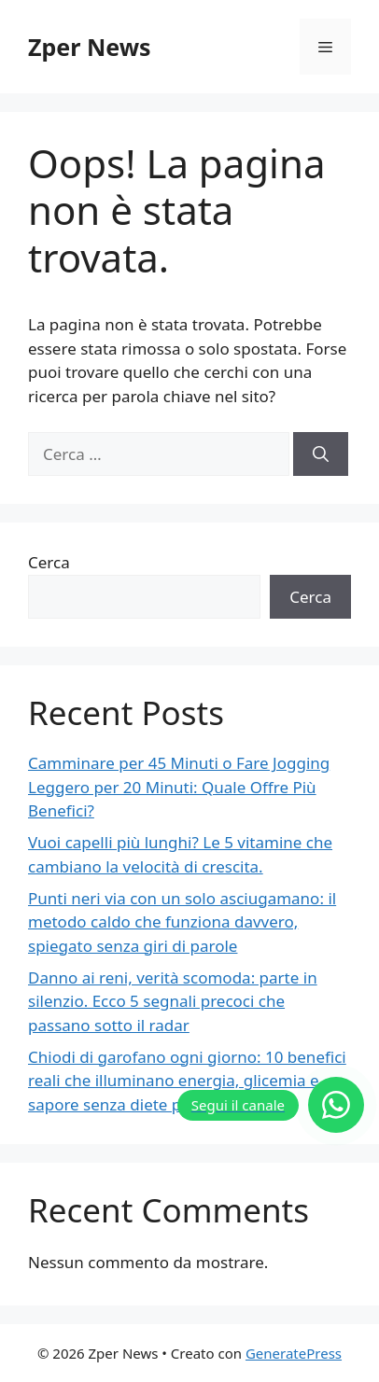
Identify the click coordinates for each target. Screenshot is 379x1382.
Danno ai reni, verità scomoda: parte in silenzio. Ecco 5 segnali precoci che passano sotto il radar (172, 1001)
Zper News (89, 47)
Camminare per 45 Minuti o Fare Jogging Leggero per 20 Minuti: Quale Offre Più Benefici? (179, 786)
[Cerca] (320, 454)
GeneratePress (294, 1353)
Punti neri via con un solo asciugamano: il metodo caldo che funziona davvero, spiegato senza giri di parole (182, 921)
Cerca (49, 562)
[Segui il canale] (270, 1105)
